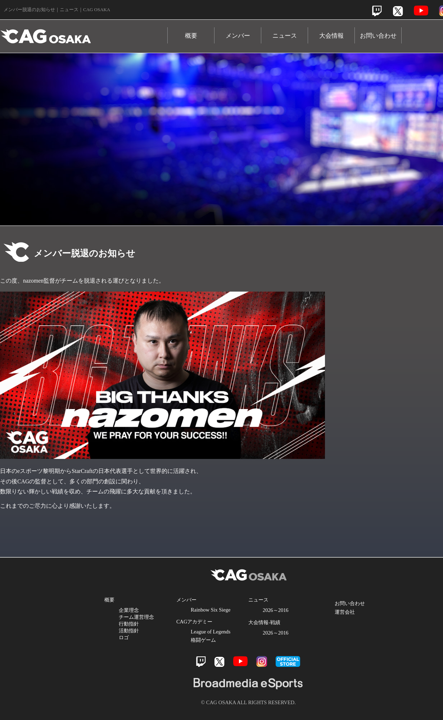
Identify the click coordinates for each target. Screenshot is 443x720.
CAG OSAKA (84, 32)
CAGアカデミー (194, 621)
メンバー (238, 35)
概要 (191, 35)
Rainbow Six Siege (210, 610)
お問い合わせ (378, 35)
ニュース (284, 35)
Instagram (261, 661)
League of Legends (210, 632)
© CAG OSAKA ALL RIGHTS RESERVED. (248, 702)
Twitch (377, 11)
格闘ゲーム (203, 640)
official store (287, 661)
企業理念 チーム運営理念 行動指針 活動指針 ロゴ (136, 623)
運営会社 (345, 612)
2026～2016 (276, 610)
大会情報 (331, 35)
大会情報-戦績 (264, 622)
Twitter (398, 11)
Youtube (421, 10)
